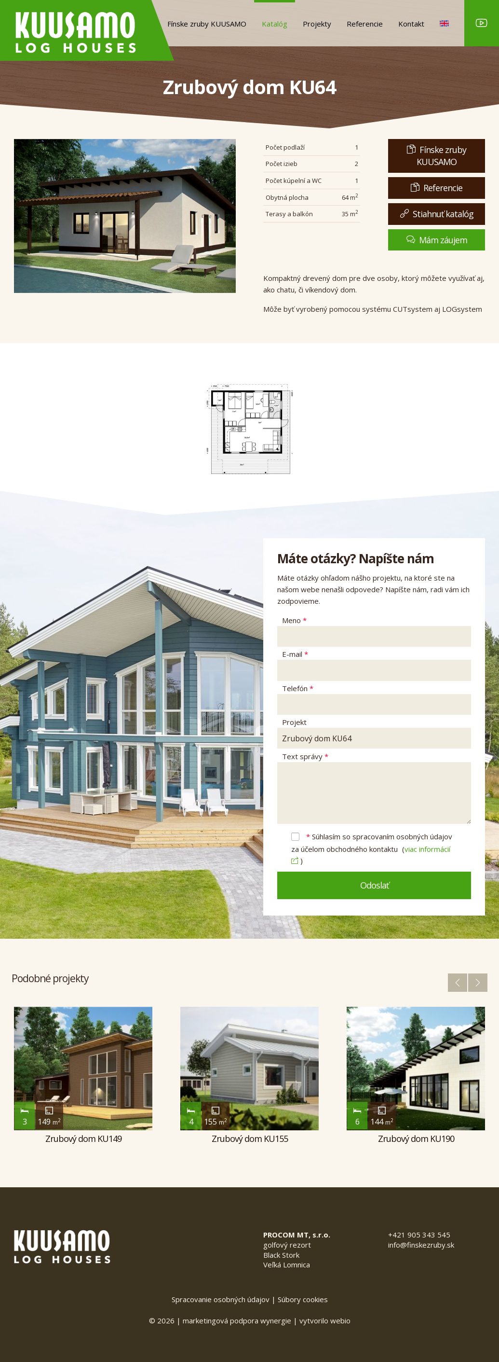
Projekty (317, 23)
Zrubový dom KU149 (83, 1138)
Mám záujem (436, 240)
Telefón (297, 688)
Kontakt (411, 23)
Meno (294, 620)
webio (340, 1320)
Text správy (305, 756)
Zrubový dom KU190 (416, 1138)
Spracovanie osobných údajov (221, 1299)
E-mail (295, 654)
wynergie (275, 1320)
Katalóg (274, 23)
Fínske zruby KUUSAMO (206, 23)
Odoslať (374, 885)
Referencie (365, 23)
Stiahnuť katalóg (436, 214)
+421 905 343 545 (419, 1234)
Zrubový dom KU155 (250, 1138)
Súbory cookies (303, 1299)
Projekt (294, 722)
